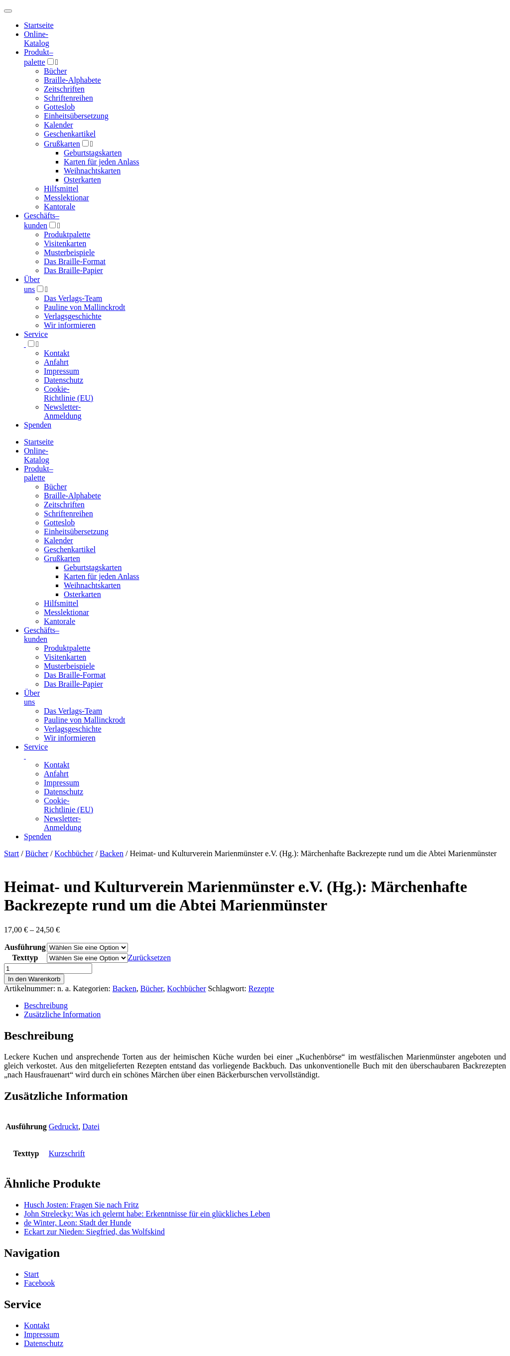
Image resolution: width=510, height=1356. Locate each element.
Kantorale (59, 206)
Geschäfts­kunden (41, 634)
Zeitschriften (64, 89)
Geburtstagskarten (93, 153)
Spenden (37, 425)
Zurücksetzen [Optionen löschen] (149, 957)
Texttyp (25, 957)
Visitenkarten (65, 243)
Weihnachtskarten (92, 170)
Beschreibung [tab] (46, 1005)
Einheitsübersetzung (76, 116)
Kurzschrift (67, 1153)
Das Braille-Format (75, 261)
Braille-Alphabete (72, 80)
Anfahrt (56, 362)
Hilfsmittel (61, 188)
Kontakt (57, 353)
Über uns (32, 697)
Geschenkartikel (70, 134)
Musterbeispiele (69, 252)
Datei (91, 1126)
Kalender (58, 125)
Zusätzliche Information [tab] (62, 1014)
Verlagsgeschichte (73, 316)
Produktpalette (67, 234)
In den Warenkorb (34, 979)
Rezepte (261, 988)
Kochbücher (73, 853)
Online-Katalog (36, 38)
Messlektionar (66, 197)
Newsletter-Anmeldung (63, 411)
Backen (112, 853)
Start (11, 853)
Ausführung (25, 947)
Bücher (55, 71)
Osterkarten (82, 179)
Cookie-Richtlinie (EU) (68, 393)
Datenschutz (63, 380)
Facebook (39, 1283)
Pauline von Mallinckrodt (85, 307)
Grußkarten (62, 144)
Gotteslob (59, 107)
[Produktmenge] (48, 968)
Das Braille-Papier (73, 270)
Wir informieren (70, 325)
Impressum (61, 371)
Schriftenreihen (68, 98)
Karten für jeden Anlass (101, 161)
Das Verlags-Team (73, 298)
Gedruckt (64, 1126)
